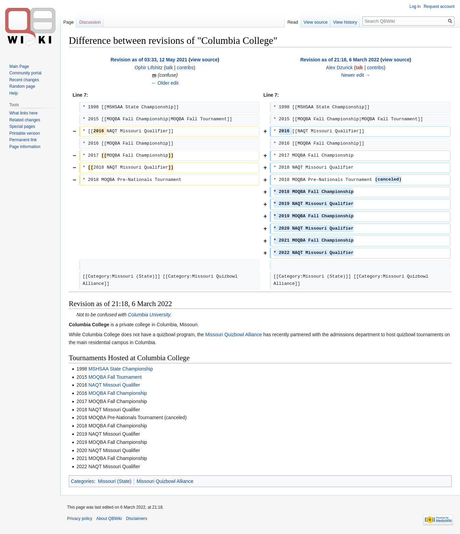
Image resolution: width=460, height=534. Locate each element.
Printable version (24, 133)
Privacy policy (79, 518)
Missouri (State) (114, 481)
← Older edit (164, 83)
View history (345, 22)
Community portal (25, 73)
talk (169, 67)
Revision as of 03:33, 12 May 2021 (149, 59)
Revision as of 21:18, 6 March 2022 (339, 59)
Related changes (24, 120)
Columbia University (149, 314)
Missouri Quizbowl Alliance (233, 334)
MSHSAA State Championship (120, 369)
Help (13, 93)
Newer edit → (355, 75)
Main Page (19, 66)
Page (68, 22)
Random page (22, 86)
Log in (415, 6)
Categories (82, 481)
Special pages (22, 126)
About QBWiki (109, 518)
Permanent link (23, 139)
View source (316, 22)
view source (204, 59)
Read (293, 22)
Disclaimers (136, 518)
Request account (439, 6)
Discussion (90, 22)
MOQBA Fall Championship (117, 393)
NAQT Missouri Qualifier (114, 385)
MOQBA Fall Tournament (114, 377)
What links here (23, 113)
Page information (24, 146)
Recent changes (24, 79)
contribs (185, 67)
